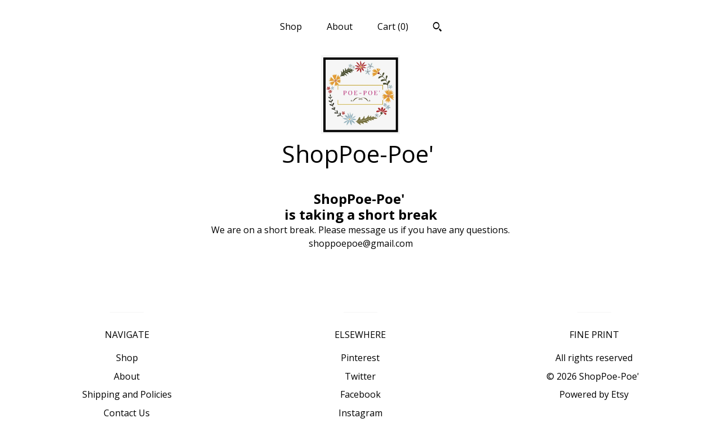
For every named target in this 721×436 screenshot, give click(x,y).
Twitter (360, 376)
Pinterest (360, 358)
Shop (291, 26)
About (340, 26)
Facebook (360, 394)
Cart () (392, 26)
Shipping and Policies (127, 394)
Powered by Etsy (594, 394)
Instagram (360, 413)
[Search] (437, 28)
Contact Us (127, 413)
